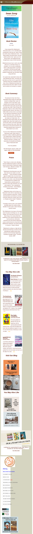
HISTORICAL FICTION (8, 490)
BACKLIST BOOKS (7, 504)
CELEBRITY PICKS (7, 474)
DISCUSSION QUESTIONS (9, 471)
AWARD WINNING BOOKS (9, 498)
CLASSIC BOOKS (7, 501)
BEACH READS (6, 485)
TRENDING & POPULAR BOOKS (10, 482)
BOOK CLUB (6, 477)
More (11, 290)
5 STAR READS (7, 479)
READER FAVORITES (8, 487)
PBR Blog (5, 468)
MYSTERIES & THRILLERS (9, 493)
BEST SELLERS (6, 496)
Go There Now (16, 263)
